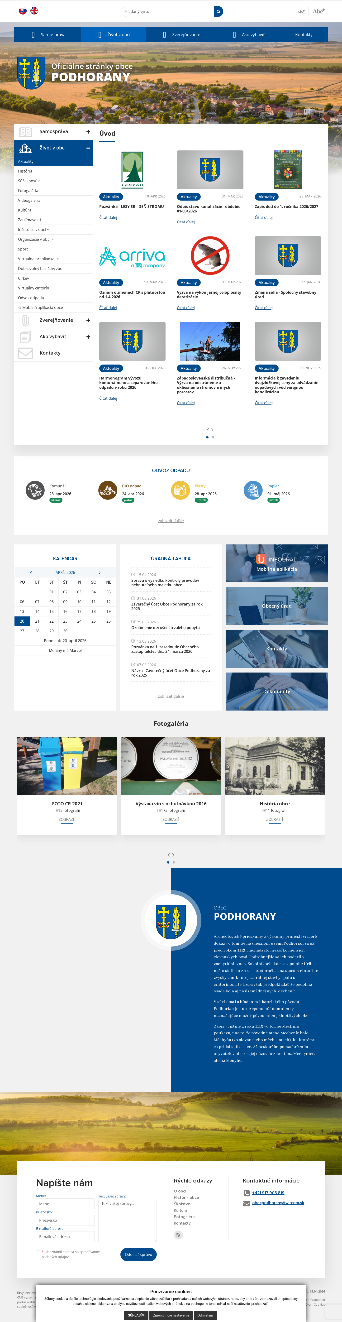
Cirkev (23, 278)
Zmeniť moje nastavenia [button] (171, 1315)
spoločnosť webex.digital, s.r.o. (38, 1306)
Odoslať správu (138, 1254)
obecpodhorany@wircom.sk (281, 1203)
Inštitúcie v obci (33, 229)
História (25, 171)
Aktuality (25, 161)
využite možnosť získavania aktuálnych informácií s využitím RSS (64, 1293)
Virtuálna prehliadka (36, 258)
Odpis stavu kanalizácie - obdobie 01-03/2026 (208, 209)
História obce (187, 1198)
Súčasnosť (29, 180)
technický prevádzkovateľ (80, 1306)
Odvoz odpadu (31, 297)
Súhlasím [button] (136, 1315)
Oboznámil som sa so (71, 1254)
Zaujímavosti (29, 219)
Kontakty (304, 34)
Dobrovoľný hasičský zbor (41, 268)
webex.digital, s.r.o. (58, 1302)
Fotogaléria (28, 190)
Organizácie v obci (36, 239)
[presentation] (208, 429)
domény (79, 1302)
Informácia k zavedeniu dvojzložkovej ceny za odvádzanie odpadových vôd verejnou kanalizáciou (286, 384)
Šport (23, 249)
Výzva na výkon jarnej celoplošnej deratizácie (209, 294)
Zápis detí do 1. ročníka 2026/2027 (286, 206)
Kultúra (24, 210)
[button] (47, 34)
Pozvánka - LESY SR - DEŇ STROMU (131, 206)
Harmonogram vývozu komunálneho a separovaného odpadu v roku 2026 (128, 382)
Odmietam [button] (205, 1315)
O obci (180, 1191)
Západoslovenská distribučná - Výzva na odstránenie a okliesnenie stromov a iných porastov (206, 384)
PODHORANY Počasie (65, 673)
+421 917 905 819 (271, 1193)
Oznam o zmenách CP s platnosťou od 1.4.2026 (132, 294)
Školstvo (182, 1204)
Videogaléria (29, 200)
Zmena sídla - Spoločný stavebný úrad (285, 294)
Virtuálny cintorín (33, 288)
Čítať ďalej (108, 217)
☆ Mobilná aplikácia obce (40, 307)
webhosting (35, 1302)
